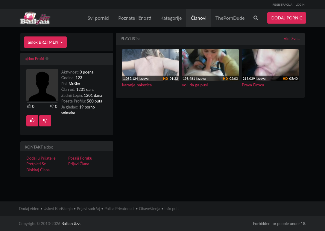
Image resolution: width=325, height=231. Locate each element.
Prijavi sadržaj (88, 208)
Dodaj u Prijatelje (41, 158)
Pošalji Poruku (80, 158)
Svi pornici (99, 18)
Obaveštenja (149, 208)
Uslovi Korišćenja (58, 208)
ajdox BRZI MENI (45, 42)
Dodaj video (29, 208)
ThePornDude (230, 18)
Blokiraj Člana (38, 169)
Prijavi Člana (78, 163)
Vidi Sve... (292, 38)
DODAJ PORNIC (286, 17)
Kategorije (171, 18)
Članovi (198, 18)
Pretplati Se (36, 163)
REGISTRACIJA (282, 4)
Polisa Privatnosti (119, 208)
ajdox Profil (34, 58)
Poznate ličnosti (134, 18)
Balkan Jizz (70, 223)
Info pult (172, 208)
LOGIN (300, 4)
